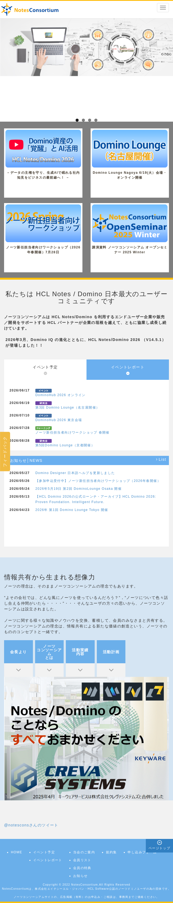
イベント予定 (44, 852)
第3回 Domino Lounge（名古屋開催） (67, 407)
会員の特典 (82, 868)
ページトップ (159, 848)
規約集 (111, 852)
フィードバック (5, 451)
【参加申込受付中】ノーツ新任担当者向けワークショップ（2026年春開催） (98, 481)
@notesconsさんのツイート (31, 825)
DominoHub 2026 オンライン (60, 395)
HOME (16, 852)
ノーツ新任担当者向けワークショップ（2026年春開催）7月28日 (43, 229)
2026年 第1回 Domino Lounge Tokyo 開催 (71, 510)
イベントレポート (47, 860)
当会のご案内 (84, 852)
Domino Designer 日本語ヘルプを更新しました (75, 473)
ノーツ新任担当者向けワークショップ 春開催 (72, 432)
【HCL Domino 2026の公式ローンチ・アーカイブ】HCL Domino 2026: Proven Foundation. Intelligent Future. (95, 499)
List (162, 459)
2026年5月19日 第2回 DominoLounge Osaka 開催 (78, 489)
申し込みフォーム (142, 852)
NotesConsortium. (85, 884)
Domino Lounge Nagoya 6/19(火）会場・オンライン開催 (130, 154)
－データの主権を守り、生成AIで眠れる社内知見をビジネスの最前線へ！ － (43, 154)
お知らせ (80, 876)
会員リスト (82, 860)
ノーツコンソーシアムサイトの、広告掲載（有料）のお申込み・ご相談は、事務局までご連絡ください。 (86, 896)
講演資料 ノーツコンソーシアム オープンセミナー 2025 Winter (130, 229)
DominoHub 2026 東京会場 (58, 420)
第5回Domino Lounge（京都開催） (65, 445)
